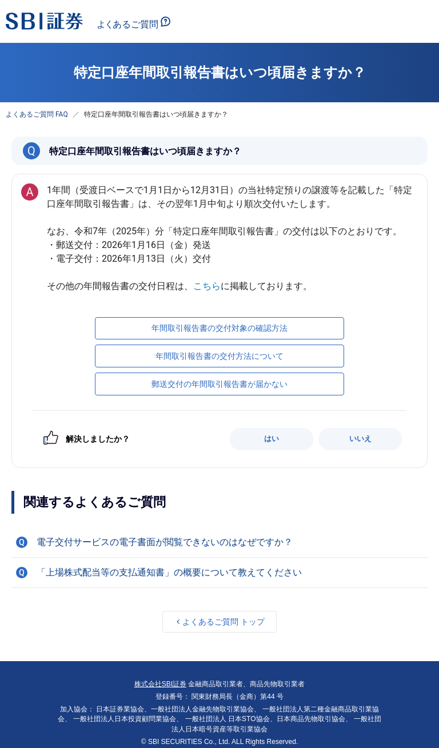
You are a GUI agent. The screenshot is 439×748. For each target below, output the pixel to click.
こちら (207, 286)
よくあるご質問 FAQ (37, 114)
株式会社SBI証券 (160, 684)
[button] (219, 542)
